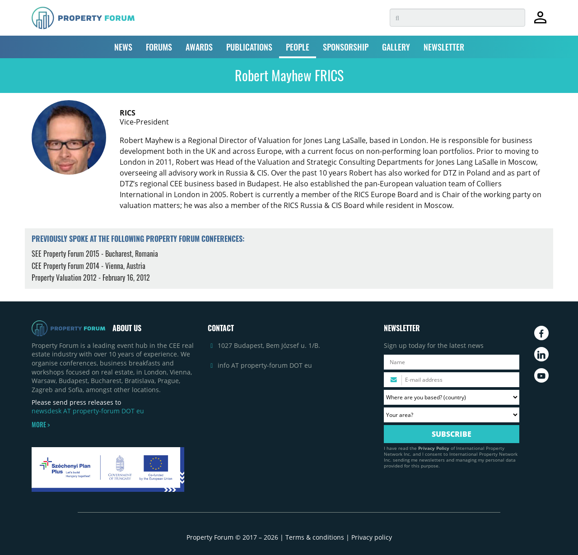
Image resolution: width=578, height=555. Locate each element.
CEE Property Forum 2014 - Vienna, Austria (88, 265)
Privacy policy (371, 537)
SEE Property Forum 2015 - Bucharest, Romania (95, 253)
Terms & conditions (314, 537)
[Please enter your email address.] (451, 379)
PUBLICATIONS (249, 47)
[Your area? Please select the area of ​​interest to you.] (451, 414)
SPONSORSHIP (345, 47)
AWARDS (199, 47)
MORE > (41, 424)
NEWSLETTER (444, 47)
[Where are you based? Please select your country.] (451, 397)
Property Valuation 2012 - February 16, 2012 (91, 277)
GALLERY (396, 47)
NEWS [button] (123, 47)
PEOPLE (297, 47)
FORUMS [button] (159, 47)
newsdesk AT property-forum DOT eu (88, 411)
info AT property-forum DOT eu (265, 365)
